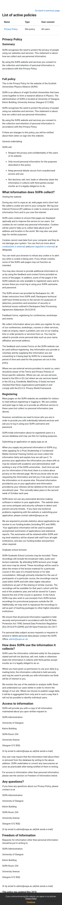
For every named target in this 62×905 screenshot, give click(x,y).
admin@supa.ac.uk (18, 639)
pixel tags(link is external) (42, 246)
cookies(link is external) (13, 246)
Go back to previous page (47, 10)
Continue (31, 902)
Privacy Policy (31, 899)
